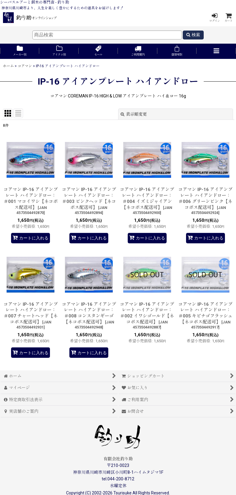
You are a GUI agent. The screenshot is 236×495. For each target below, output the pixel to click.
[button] (216, 51)
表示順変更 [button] (134, 114)
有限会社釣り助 (118, 458)
